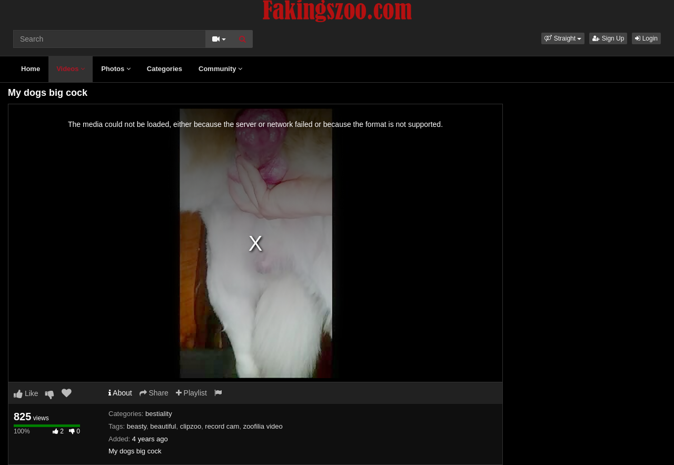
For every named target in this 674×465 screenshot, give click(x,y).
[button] (562, 38)
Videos (70, 69)
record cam (222, 426)
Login (646, 38)
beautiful (163, 426)
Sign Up (608, 38)
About (120, 393)
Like (26, 393)
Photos (116, 69)
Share (154, 393)
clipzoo (190, 426)
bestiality (158, 414)
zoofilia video (263, 426)
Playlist (191, 393)
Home (30, 69)
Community (220, 69)
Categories (164, 69)
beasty (136, 426)
